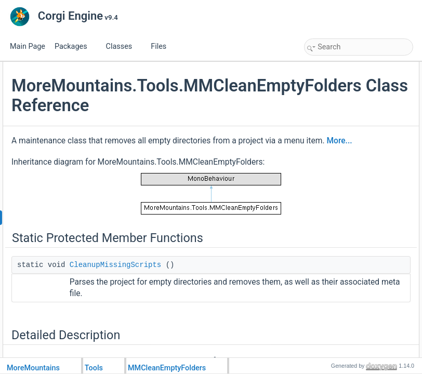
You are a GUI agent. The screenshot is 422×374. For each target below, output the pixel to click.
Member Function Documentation (353, 101)
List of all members (333, 124)
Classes (123, 46)
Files (162, 46)
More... (190, 208)
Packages (75, 46)
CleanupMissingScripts (347, 79)
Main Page (27, 46)
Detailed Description (335, 90)
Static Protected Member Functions (355, 67)
